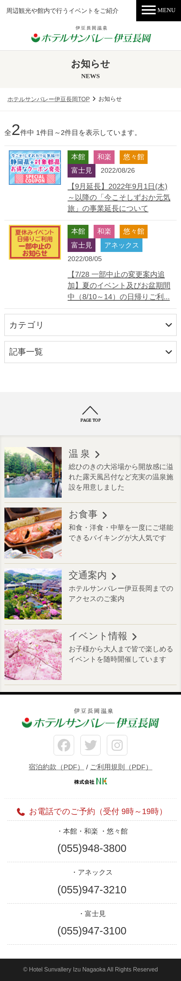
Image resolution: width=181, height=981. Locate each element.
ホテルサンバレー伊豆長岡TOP (48, 99)
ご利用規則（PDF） (121, 767)
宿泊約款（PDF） (56, 767)
